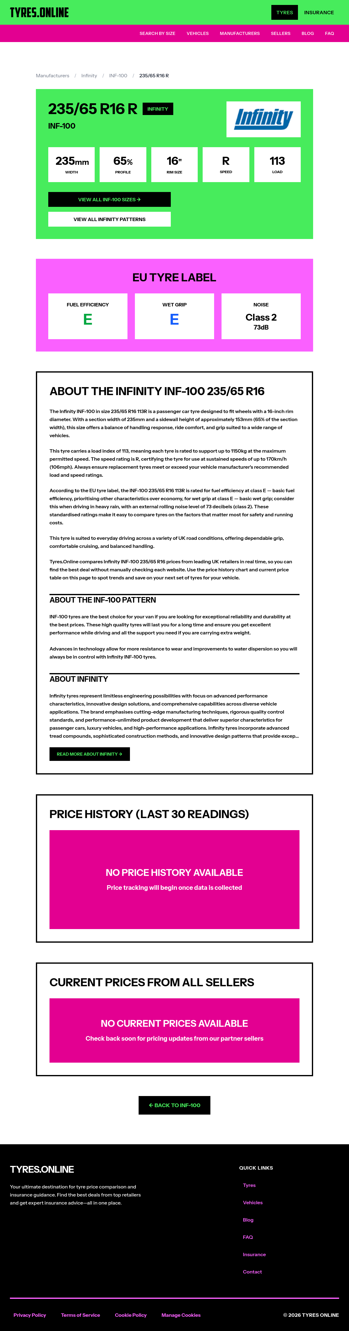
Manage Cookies (181, 1315)
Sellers (281, 33)
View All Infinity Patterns (109, 219)
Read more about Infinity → (90, 754)
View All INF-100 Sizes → (109, 199)
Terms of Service (80, 1315)
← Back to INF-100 (174, 1105)
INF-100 (118, 75)
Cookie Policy (131, 1315)
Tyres (284, 12)
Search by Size (157, 33)
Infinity (89, 75)
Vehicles (198, 33)
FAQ (329, 33)
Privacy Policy (30, 1315)
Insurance (319, 12)
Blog (308, 33)
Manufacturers (240, 33)
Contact (252, 1272)
